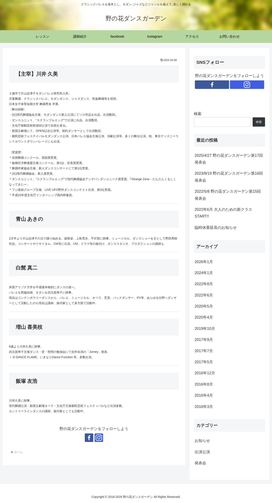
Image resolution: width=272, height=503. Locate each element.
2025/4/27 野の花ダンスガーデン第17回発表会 (229, 158)
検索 (197, 114)
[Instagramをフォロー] (99, 437)
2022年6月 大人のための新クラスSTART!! (223, 212)
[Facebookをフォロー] (89, 437)
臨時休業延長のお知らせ (216, 227)
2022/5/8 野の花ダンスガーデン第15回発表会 (228, 194)
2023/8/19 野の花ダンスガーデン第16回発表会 (229, 176)
